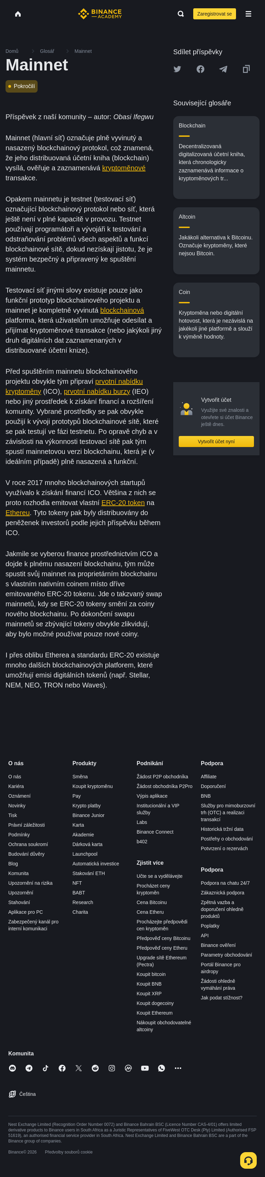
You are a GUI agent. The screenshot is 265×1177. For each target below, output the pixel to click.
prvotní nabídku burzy (97, 391)
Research (82, 902)
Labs (142, 822)
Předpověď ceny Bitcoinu (163, 938)
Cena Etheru (150, 912)
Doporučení (213, 786)
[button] (248, 14)
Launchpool (84, 854)
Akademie (83, 834)
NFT (77, 883)
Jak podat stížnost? (222, 997)
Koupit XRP (149, 993)
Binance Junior (88, 815)
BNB (206, 796)
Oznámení (19, 796)
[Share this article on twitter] (177, 69)
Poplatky (210, 926)
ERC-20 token (123, 502)
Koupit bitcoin (151, 974)
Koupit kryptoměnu (92, 786)
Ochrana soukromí (28, 844)
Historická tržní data (222, 829)
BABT (78, 892)
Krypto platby (86, 805)
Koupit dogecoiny (155, 1003)
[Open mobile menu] (248, 14)
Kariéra (16, 786)
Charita (80, 912)
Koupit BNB (149, 984)
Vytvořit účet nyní (216, 441)
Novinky (17, 805)
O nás (14, 776)
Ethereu (18, 512)
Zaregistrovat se (214, 14)
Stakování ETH (88, 873)
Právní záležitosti (26, 825)
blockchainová (122, 310)
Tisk (12, 815)
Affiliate (209, 776)
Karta (78, 825)
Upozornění (20, 892)
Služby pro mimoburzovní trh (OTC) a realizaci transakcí (228, 812)
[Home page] (100, 13)
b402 (142, 841)
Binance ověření (218, 945)
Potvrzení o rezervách (224, 848)
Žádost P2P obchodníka (162, 776)
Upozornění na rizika (30, 883)
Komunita (18, 873)
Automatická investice (95, 863)
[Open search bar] (179, 14)
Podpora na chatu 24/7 (225, 883)
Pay (76, 796)
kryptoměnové (124, 168)
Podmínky (19, 834)
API (205, 935)
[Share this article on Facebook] (200, 69)
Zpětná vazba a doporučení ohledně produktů (222, 909)
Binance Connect (155, 832)
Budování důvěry (26, 854)
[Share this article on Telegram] (223, 69)
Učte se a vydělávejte (160, 876)
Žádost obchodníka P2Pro (165, 786)
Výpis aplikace (152, 796)
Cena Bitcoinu (152, 902)
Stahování (19, 902)
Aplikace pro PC (25, 912)
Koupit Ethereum (155, 1013)
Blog (13, 863)
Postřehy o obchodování (227, 839)
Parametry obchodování (226, 955)
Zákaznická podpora (222, 892)
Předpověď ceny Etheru (162, 948)
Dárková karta (87, 844)
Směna (80, 776)
